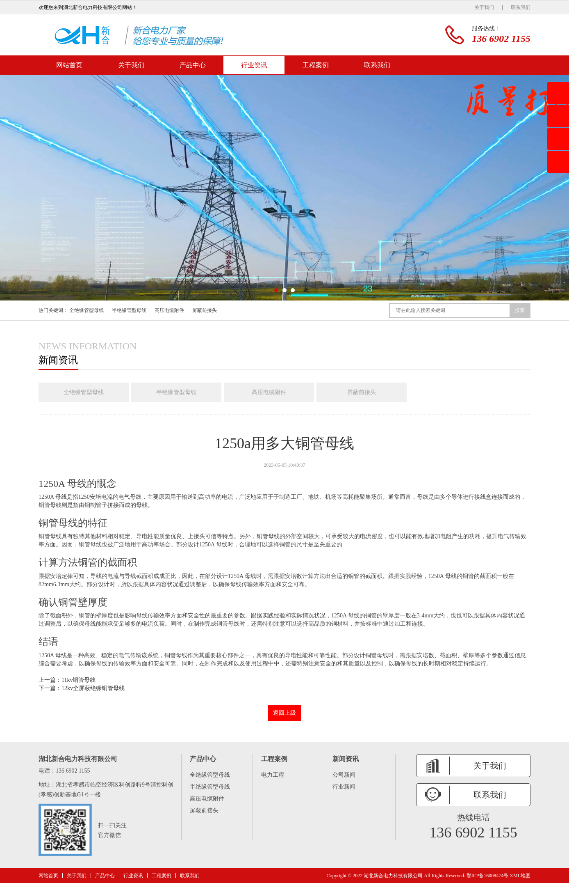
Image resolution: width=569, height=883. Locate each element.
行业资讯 (254, 65)
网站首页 (69, 65)
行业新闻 (343, 787)
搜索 (520, 310)
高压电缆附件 (169, 310)
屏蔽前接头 (204, 310)
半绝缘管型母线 (129, 310)
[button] (276, 290)
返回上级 (284, 713)
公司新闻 (343, 775)
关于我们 (484, 7)
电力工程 (272, 775)
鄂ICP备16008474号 (488, 875)
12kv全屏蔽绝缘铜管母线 (93, 688)
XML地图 (520, 875)
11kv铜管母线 (78, 680)
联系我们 (520, 7)
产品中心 (193, 65)
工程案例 (316, 65)
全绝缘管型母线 (86, 310)
